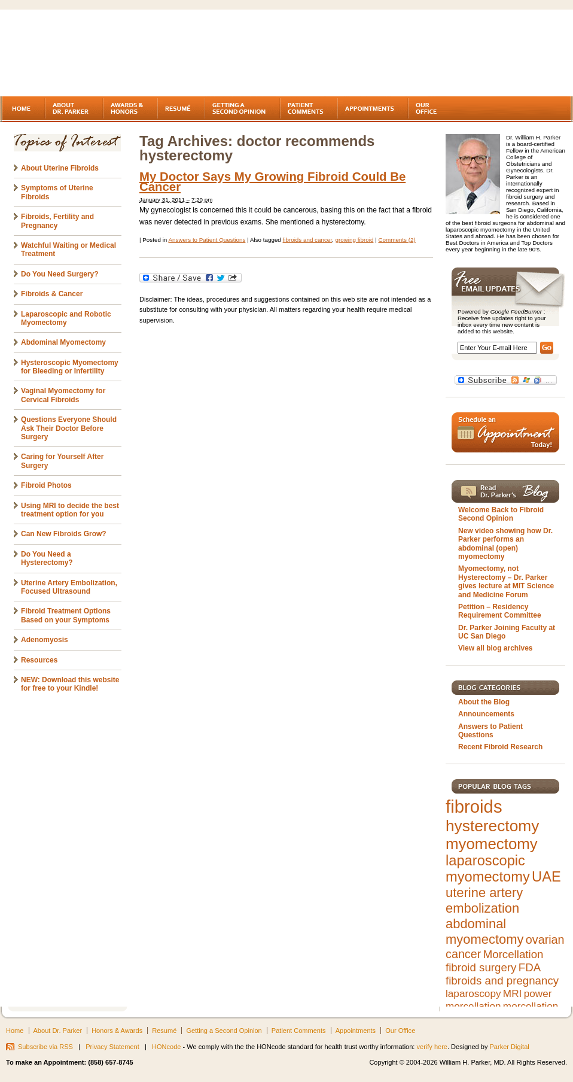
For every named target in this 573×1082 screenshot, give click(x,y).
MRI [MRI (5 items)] (512, 993)
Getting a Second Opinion (223, 1030)
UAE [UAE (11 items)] (546, 877)
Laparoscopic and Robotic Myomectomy (66, 318)
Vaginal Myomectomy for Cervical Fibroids (63, 395)
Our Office (400, 1030)
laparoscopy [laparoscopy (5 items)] (473, 993)
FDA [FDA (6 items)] (530, 967)
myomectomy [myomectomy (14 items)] (492, 843)
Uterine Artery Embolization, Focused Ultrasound (69, 587)
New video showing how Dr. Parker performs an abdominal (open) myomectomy (505, 544)
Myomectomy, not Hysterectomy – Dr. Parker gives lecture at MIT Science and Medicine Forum (506, 581)
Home (14, 1030)
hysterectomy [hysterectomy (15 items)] (492, 826)
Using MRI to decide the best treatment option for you (70, 510)
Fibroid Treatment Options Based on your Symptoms (66, 615)
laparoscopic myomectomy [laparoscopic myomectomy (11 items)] (488, 869)
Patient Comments (299, 1030)
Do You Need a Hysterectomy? (47, 558)
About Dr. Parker (58, 1030)
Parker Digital (509, 1046)
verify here (431, 1046)
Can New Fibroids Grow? (63, 534)
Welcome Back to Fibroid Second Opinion (501, 514)
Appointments (356, 1030)
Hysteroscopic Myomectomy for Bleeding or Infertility (69, 366)
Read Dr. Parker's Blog (505, 491)
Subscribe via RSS (45, 1046)
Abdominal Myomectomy (63, 342)
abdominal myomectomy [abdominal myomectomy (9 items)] (484, 931)
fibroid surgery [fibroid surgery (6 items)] (481, 967)
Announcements (486, 714)
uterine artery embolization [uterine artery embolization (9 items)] (484, 900)
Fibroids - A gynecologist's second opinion (104, 54)
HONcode (166, 1046)
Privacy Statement (112, 1046)
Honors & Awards (117, 1030)
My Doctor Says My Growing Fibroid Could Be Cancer (272, 181)
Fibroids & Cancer (52, 294)
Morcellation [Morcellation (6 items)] (513, 954)
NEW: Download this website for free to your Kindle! (70, 684)
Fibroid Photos (46, 485)
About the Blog (484, 702)
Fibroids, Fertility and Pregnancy (57, 220)
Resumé (164, 1030)
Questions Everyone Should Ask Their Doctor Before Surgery (69, 428)
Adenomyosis (44, 640)
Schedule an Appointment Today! (505, 432)
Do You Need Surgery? (60, 274)
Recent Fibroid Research (500, 747)
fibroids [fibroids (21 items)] (474, 806)
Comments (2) (396, 239)
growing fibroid (355, 239)
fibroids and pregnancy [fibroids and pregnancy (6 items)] (502, 980)
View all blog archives (495, 648)
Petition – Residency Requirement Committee (499, 611)
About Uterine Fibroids (60, 168)
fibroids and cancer (308, 239)
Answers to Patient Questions (206, 239)
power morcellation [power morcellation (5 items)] (498, 999)
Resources (39, 660)
